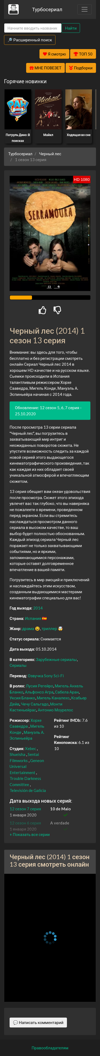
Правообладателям (50, 1047)
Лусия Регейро (39, 685)
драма (28, 628)
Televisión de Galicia (28, 790)
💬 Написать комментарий (38, 1022)
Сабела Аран (67, 692)
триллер (49, 628)
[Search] (33, 28)
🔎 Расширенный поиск (29, 39)
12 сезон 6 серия (25, 822)
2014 (38, 607)
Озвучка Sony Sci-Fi (46, 675)
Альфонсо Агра (39, 692)
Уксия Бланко (22, 697)
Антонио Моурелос (55, 709)
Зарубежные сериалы (56, 659)
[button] (30, 834)
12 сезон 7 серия (25, 808)
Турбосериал (47, 9)
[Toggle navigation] (84, 9)
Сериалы (18, 665)
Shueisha (17, 754)
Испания (33, 618)
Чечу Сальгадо (34, 704)
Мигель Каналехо (53, 697)
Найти (71, 28)
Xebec (30, 748)
